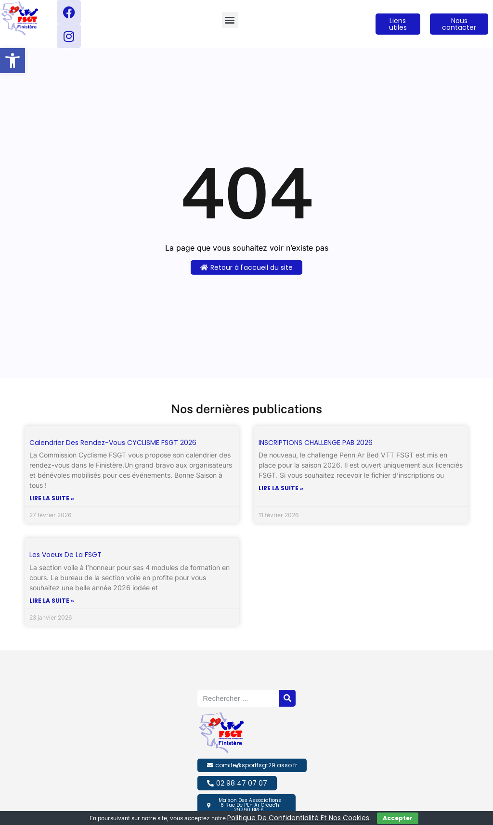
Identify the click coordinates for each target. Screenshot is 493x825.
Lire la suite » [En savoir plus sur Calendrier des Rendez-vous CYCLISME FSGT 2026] (51, 498)
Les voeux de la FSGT (65, 554)
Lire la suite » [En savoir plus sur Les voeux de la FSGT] (51, 601)
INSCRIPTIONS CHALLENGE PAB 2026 (316, 442)
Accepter (398, 818)
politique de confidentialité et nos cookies (298, 818)
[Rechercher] (287, 698)
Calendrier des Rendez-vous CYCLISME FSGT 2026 (112, 442)
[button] (12, 60)
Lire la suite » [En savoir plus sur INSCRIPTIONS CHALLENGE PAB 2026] (281, 488)
